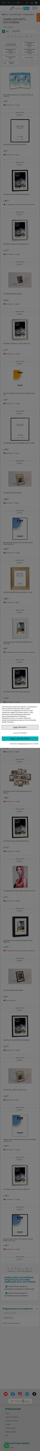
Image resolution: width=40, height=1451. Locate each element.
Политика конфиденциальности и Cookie (24, 744)
